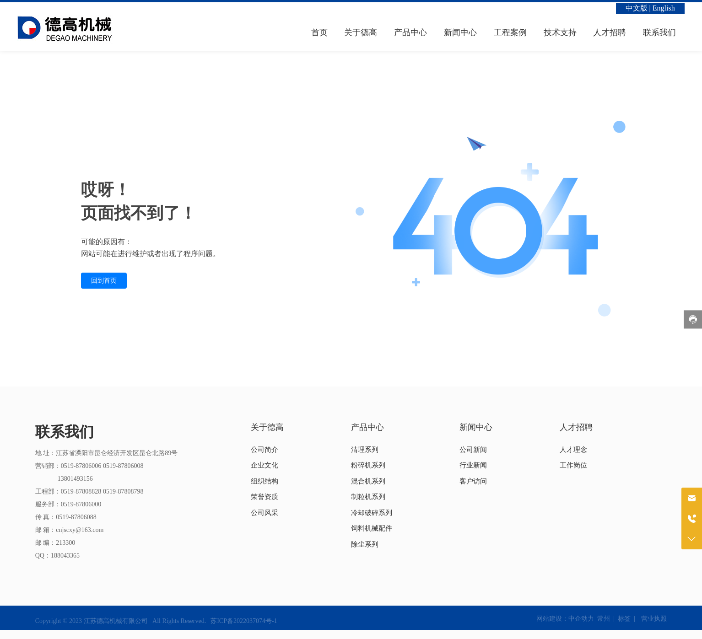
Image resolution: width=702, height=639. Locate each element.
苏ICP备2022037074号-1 (244, 621)
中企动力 (581, 618)
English (664, 8)
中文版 (637, 8)
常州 (603, 618)
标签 (624, 618)
